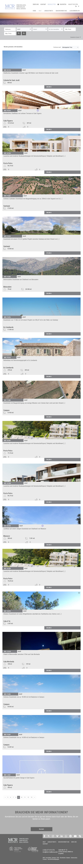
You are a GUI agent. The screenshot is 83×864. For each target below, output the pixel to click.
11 (25, 797)
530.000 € (49, 628)
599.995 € (49, 129)
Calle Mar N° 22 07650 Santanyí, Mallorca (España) (65, 851)
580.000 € (49, 212)
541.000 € (49, 502)
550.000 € (49, 293)
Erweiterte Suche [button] (74, 37)
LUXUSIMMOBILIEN (75, 11)
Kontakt (41, 829)
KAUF (40, 11)
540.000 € (49, 545)
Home (34, 11)
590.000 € (49, 172)
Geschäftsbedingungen (53, 859)
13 (31, 797)
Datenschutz (74, 857)
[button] (24, 29)
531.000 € (49, 587)
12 (28, 797)
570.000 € (49, 253)
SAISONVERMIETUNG (61, 11)
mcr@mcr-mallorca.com (50, 852)
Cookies (45, 859)
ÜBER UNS (36, 4)
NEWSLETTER (52, 4)
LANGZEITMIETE (48, 11)
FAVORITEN (62, 4)
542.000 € (49, 459)
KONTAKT (43, 4)
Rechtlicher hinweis (65, 857)
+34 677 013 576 (73, 4)
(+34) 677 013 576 (49, 850)
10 (21, 797)
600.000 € (49, 87)
